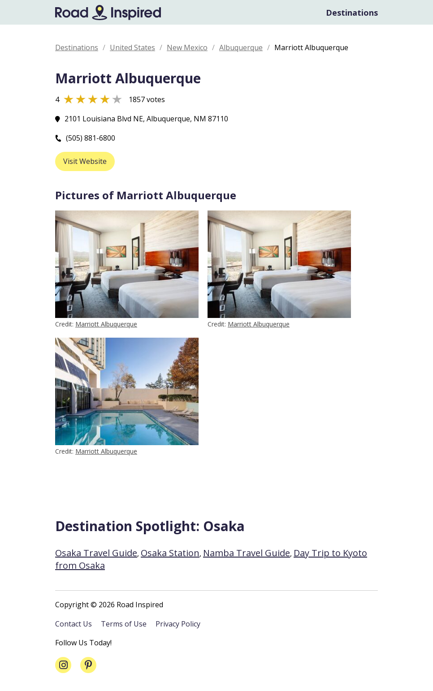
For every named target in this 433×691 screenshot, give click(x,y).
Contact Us (73, 624)
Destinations (352, 12)
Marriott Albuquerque (106, 324)
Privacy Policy (178, 624)
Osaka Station (170, 553)
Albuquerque (241, 47)
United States (132, 47)
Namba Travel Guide (246, 553)
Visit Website (85, 161)
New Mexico (187, 47)
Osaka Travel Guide (96, 553)
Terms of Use (124, 624)
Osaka (224, 526)
